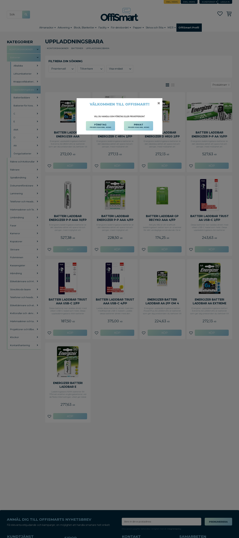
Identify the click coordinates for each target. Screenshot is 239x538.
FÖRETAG (100, 126)
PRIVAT (138, 126)
